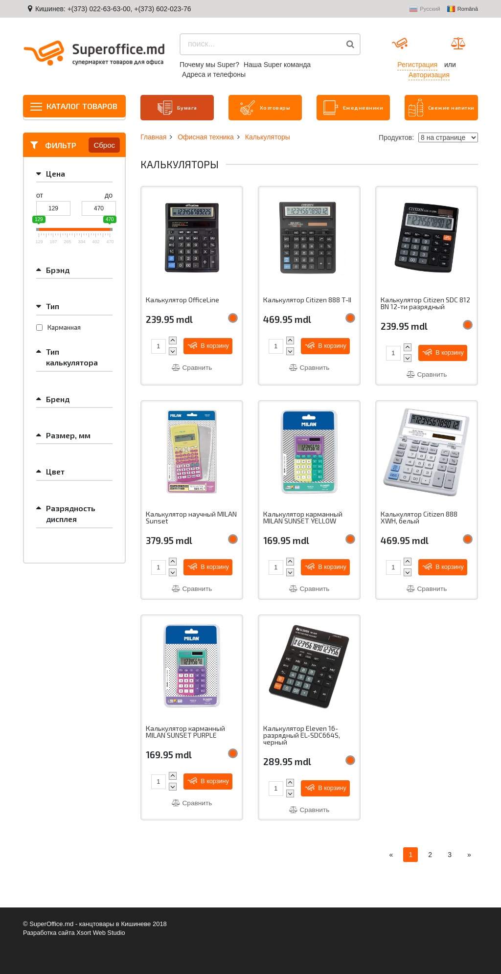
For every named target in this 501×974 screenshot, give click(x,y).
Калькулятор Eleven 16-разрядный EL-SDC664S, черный (301, 735)
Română (462, 9)
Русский (425, 9)
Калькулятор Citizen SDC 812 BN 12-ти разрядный (426, 302)
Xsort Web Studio (102, 932)
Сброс (104, 144)
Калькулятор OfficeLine (183, 298)
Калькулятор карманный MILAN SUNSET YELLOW (303, 517)
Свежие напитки (429, 107)
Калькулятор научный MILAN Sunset (192, 517)
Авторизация (429, 75)
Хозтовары (265, 107)
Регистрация (417, 64)
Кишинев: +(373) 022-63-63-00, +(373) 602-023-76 (113, 9)
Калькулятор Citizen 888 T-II (307, 298)
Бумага (177, 107)
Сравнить (191, 367)
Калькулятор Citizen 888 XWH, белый (419, 517)
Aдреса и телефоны (214, 74)
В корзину (209, 345)
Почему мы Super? (209, 64)
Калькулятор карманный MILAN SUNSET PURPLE (186, 732)
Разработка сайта (49, 932)
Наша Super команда (277, 64)
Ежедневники (353, 107)
